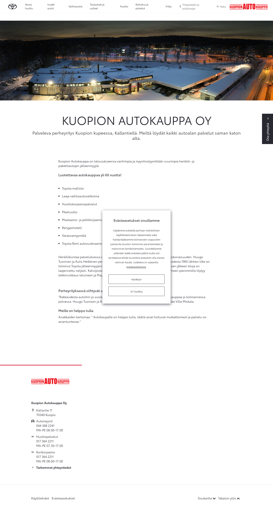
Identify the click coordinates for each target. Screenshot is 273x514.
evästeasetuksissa (136, 266)
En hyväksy (137, 291)
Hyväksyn (136, 279)
